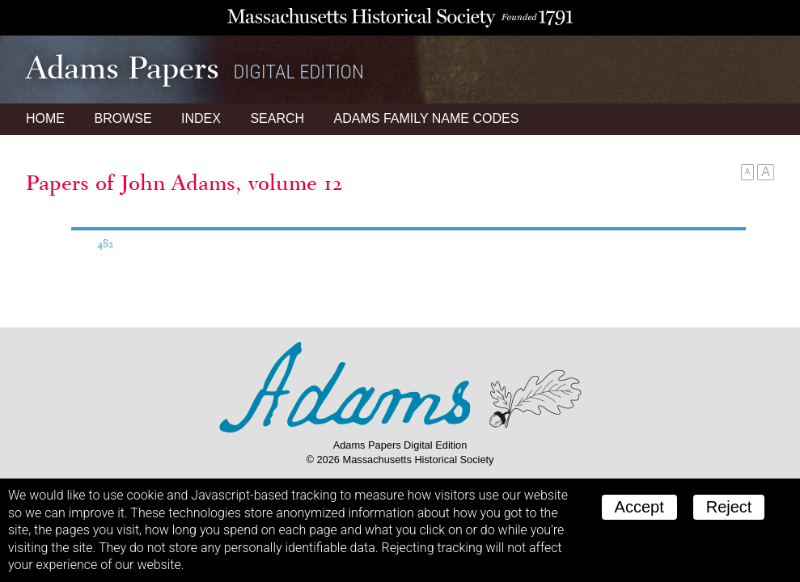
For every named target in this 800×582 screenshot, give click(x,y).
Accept (639, 507)
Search (277, 118)
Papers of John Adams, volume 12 (184, 183)
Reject (729, 507)
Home (45, 118)
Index (201, 118)
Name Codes (426, 118)
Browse (122, 118)
